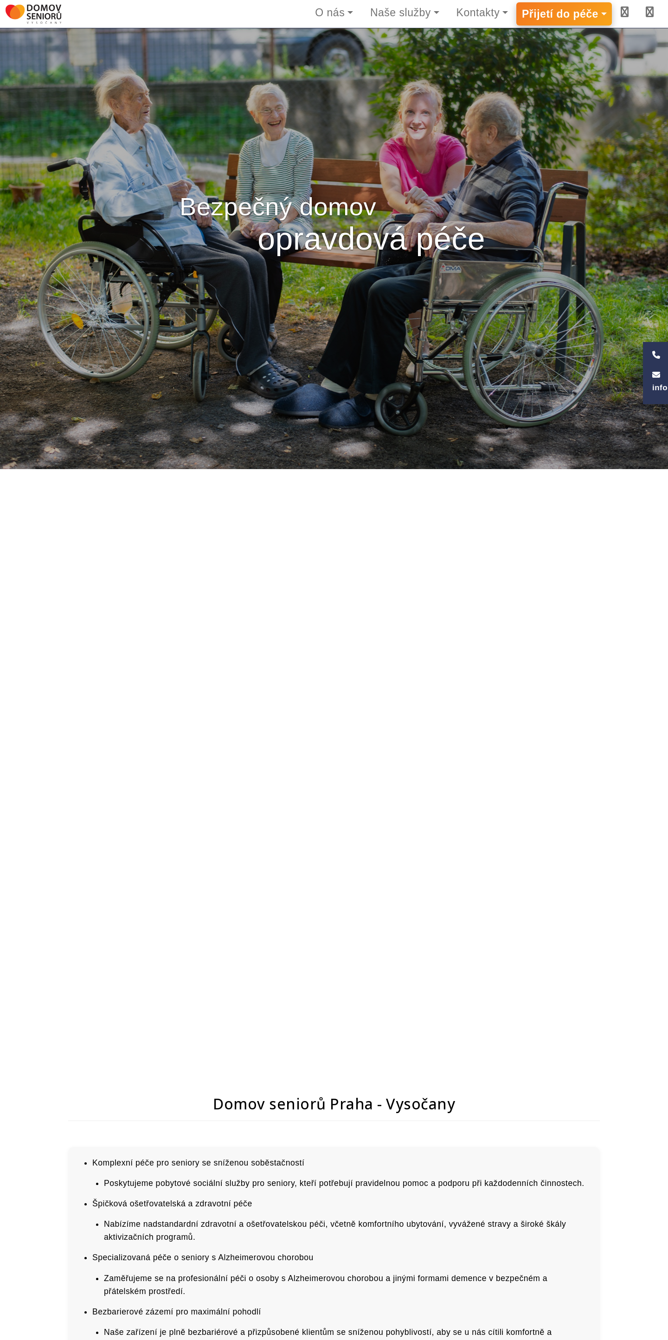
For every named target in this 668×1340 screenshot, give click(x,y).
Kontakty (478, 12)
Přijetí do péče (560, 14)
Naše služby (400, 12)
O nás (330, 12)
